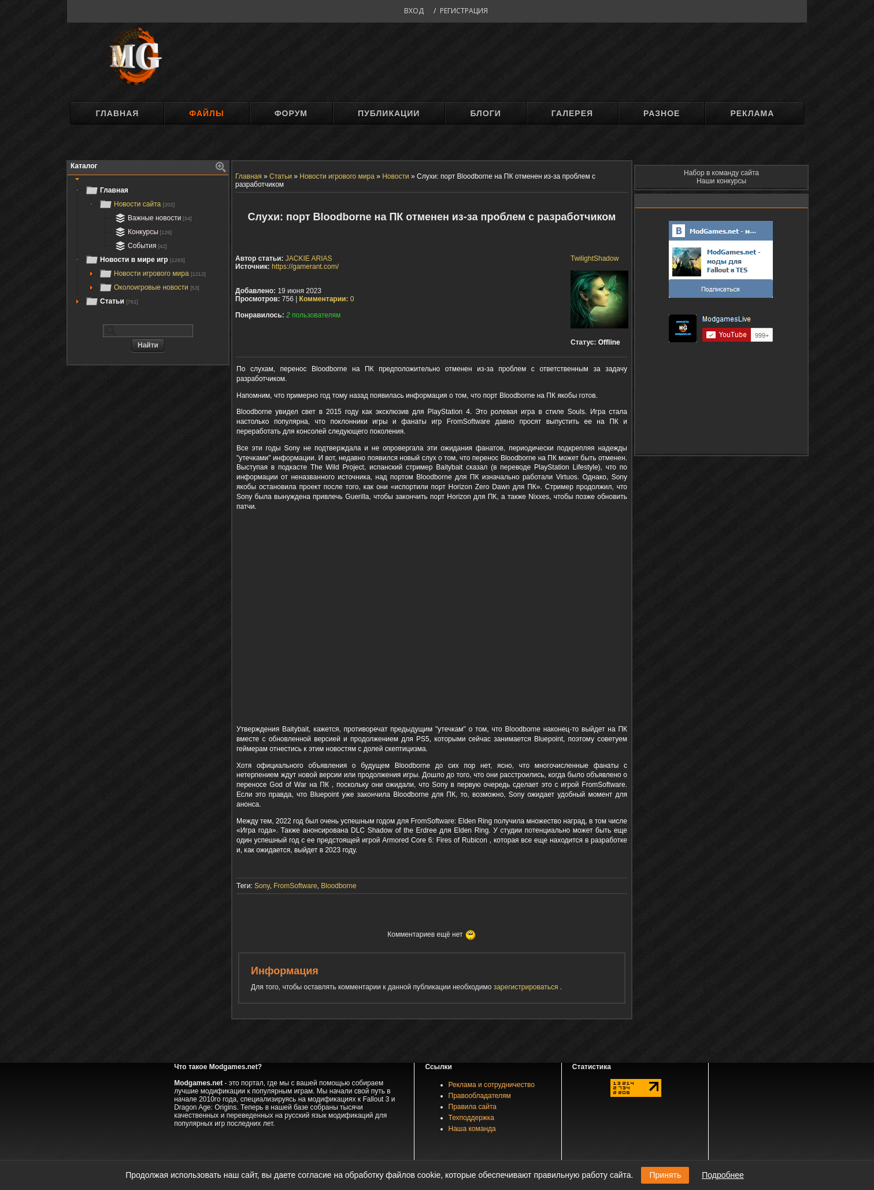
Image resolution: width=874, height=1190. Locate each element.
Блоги (485, 113)
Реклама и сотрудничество (492, 1085)
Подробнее (723, 1175)
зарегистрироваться (527, 987)
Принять (665, 1175)
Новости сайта (137, 204)
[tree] (148, 245)
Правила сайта (473, 1107)
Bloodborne (338, 886)
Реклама (752, 113)
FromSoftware (295, 886)
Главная (117, 113)
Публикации (389, 113)
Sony (261, 886)
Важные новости (152, 218)
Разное (661, 113)
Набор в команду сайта (721, 173)
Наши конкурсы (721, 181)
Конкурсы (142, 232)
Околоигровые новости (149, 287)
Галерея (572, 113)
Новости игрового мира (152, 273)
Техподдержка (472, 1118)
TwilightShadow (595, 258)
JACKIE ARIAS (309, 258)
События (140, 246)
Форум (291, 113)
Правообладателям (480, 1096)
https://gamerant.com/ (305, 267)
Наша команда (472, 1129)
